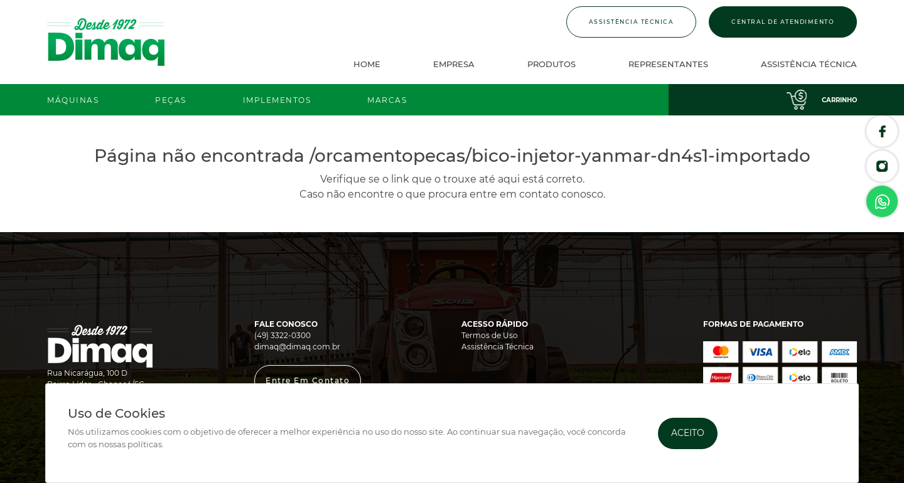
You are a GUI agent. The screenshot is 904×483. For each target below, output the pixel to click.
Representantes (668, 64)
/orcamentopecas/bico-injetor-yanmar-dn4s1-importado (559, 155)
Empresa (454, 64)
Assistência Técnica (631, 21)
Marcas (387, 100)
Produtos (551, 64)
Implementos (277, 100)
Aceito (687, 432)
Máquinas (73, 100)
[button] (307, 380)
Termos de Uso (489, 335)
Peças (170, 100)
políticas (144, 444)
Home (366, 64)
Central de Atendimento (782, 21)
